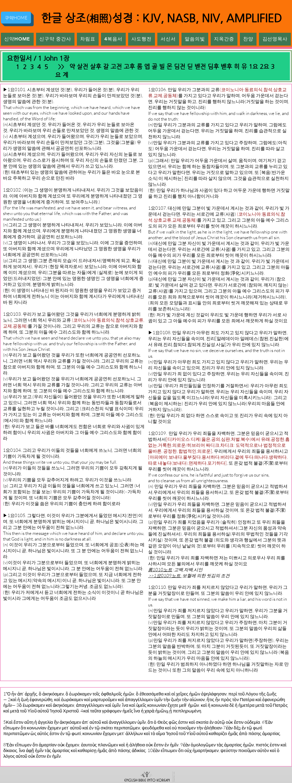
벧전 (200, 66)
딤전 (179, 66)
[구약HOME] (16, 18)
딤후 (213, 66)
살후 (95, 66)
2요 (264, 66)
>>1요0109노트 (164, 575)
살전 (82, 66)
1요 (253, 66)
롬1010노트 (160, 569)
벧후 (226, 66)
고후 (129, 66)
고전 (116, 66)
